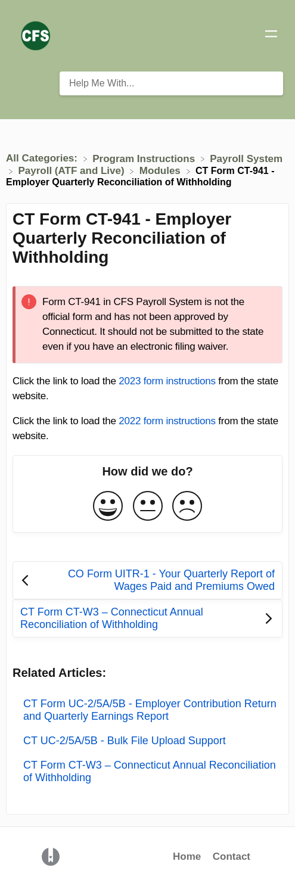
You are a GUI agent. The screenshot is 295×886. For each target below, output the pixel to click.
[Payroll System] (246, 158)
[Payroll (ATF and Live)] (72, 170)
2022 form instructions (167, 421)
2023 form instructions (167, 381)
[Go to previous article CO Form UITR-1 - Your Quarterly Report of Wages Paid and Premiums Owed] (147, 580)
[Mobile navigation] (271, 36)
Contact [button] (231, 856)
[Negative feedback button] (187, 506)
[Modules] (161, 170)
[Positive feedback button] (107, 506)
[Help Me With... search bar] (171, 83)
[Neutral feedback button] (147, 506)
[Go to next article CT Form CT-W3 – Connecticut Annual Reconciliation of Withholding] (147, 618)
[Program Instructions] (145, 158)
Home (187, 856)
